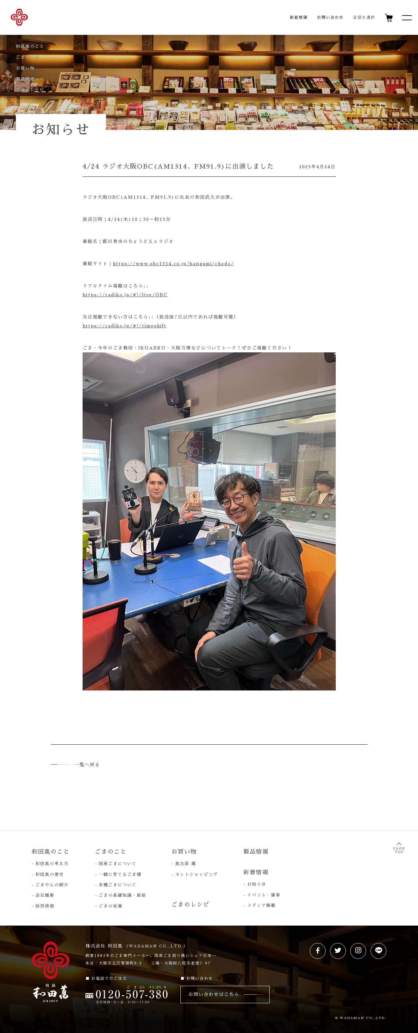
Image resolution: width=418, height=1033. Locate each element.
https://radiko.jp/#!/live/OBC (125, 294)
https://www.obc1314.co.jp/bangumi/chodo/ (173, 263)
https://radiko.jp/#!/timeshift (124, 326)
